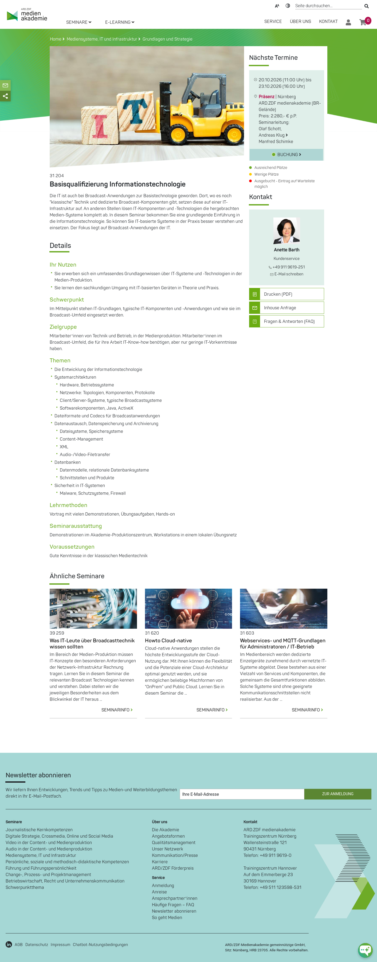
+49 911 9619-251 (287, 267)
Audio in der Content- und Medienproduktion (49, 849)
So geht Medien (167, 917)
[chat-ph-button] (365, 950)
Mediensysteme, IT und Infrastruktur (41, 855)
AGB (19, 945)
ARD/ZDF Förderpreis (173, 868)
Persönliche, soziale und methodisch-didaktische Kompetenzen (67, 862)
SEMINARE (78, 22)
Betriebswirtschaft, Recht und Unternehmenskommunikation (65, 881)
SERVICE (273, 21)
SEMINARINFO (119, 710)
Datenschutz (36, 945)
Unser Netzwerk (167, 849)
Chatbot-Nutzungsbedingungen (100, 945)
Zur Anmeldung (338, 794)
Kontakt (328, 21)
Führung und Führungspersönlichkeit (41, 868)
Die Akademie (165, 830)
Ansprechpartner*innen (174, 898)
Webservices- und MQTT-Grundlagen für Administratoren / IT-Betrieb (282, 644)
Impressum (60, 945)
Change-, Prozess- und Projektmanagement (48, 874)
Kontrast (288, 5)
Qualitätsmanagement (173, 842)
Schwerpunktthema (25, 887)
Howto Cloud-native (168, 641)
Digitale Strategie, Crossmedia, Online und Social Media (59, 836)
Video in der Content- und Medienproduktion (49, 842)
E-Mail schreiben (286, 274)
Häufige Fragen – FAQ (173, 905)
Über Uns (300, 21)
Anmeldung (163, 885)
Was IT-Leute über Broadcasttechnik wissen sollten (92, 644)
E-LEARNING (119, 22)
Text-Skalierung (277, 5)
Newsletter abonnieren (174, 911)
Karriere (160, 862)
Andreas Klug (273, 135)
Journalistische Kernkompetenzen (39, 830)
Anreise (159, 892)
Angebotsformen (168, 836)
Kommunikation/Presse (175, 855)
